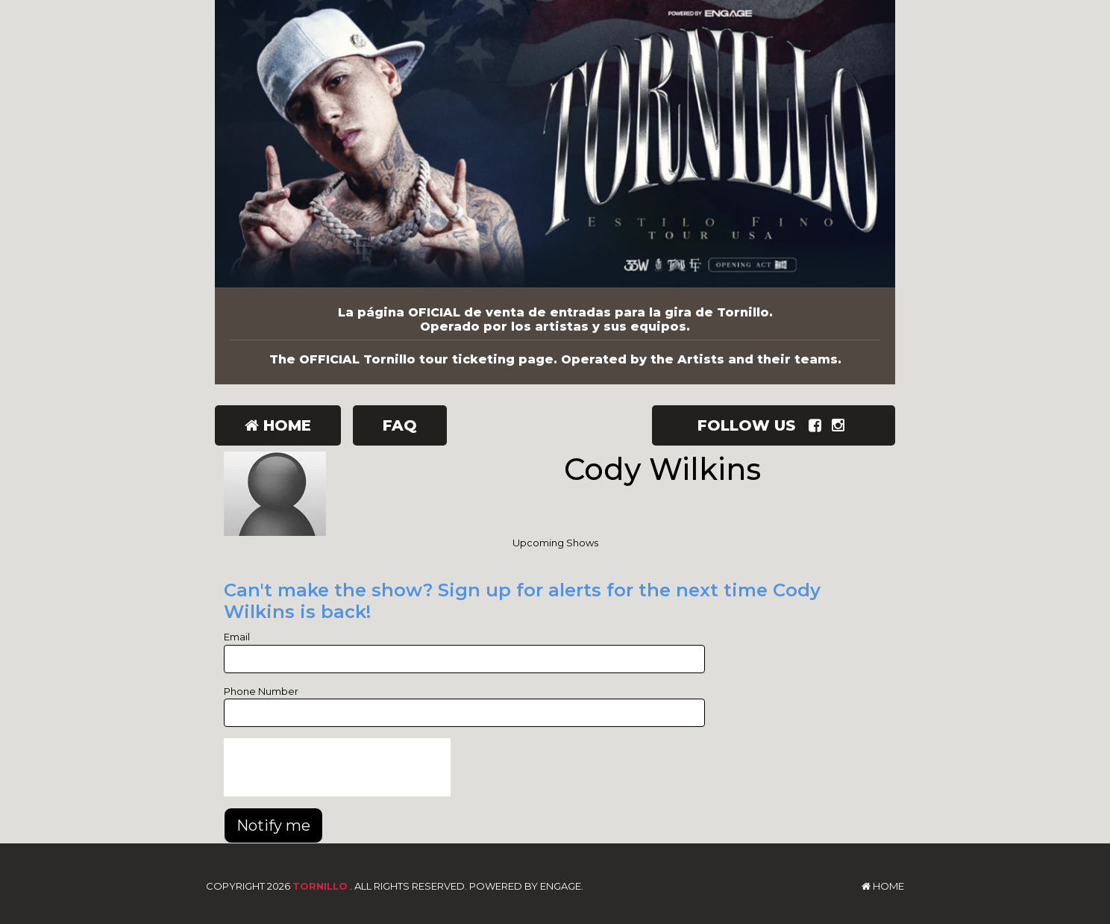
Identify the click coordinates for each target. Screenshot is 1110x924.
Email (237, 637)
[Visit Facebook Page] (818, 425)
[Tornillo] (555, 143)
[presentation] (337, 767)
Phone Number (261, 691)
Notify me (273, 825)
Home (278, 425)
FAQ (400, 425)
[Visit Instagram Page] (841, 425)
